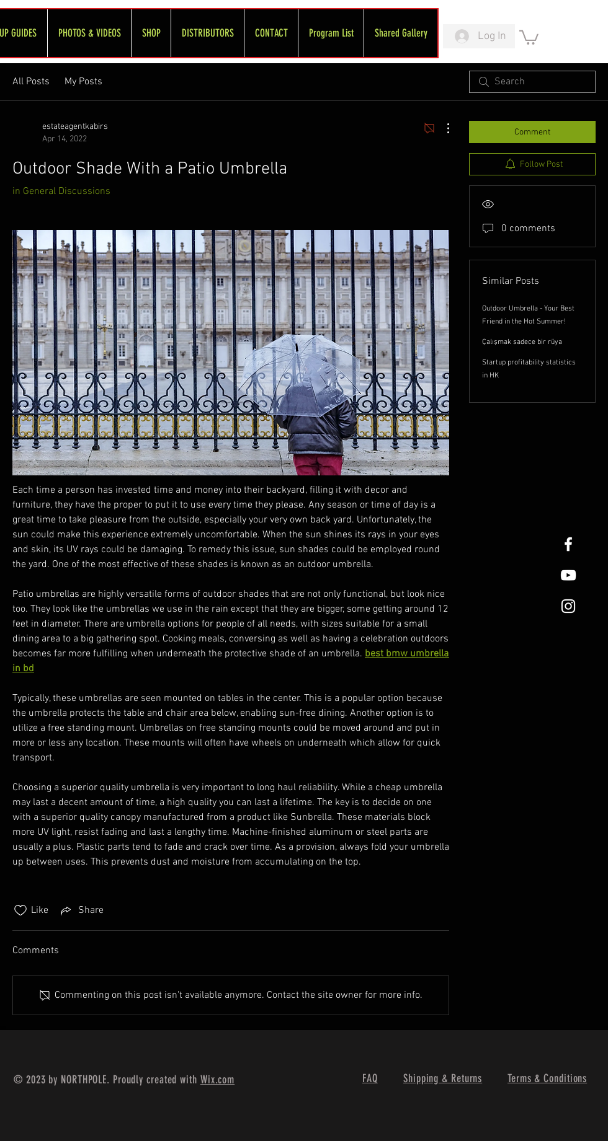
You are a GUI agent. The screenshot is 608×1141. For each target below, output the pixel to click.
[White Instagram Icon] (568, 606)
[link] (529, 37)
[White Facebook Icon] (568, 544)
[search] (532, 82)
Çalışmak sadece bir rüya (522, 342)
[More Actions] (441, 128)
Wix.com (217, 1079)
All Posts (31, 82)
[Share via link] (81, 910)
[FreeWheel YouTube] (568, 575)
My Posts (83, 82)
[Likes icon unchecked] (20, 910)
